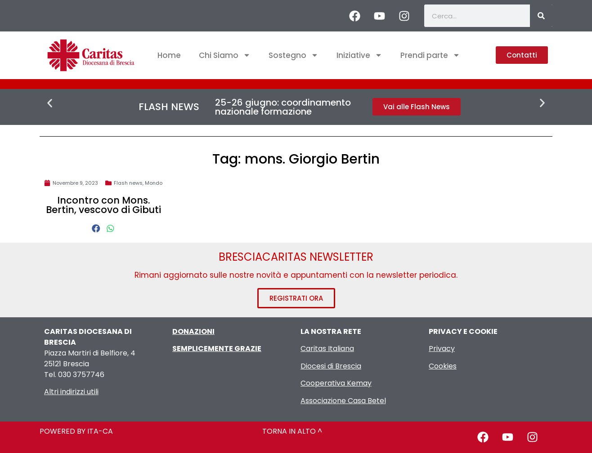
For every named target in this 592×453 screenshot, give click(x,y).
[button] (49, 103)
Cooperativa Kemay (336, 383)
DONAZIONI (193, 331)
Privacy (442, 348)
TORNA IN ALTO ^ (292, 431)
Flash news (128, 183)
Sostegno (293, 55)
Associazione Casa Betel (343, 400)
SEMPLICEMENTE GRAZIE (216, 348)
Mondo (153, 183)
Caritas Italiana (327, 348)
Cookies (443, 366)
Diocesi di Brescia (330, 366)
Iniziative (359, 55)
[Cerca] (541, 15)
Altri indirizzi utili (71, 391)
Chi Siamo (225, 55)
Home (169, 55)
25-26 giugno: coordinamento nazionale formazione (283, 107)
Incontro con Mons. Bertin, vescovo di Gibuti (103, 205)
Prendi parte (430, 55)
